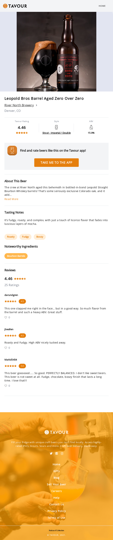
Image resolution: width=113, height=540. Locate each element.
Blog (56, 477)
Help (56, 497)
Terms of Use (56, 517)
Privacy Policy (56, 511)
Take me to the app (56, 163)
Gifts (56, 471)
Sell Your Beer (56, 484)
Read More (11, 199)
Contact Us (56, 504)
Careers (56, 491)
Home (102, 5)
